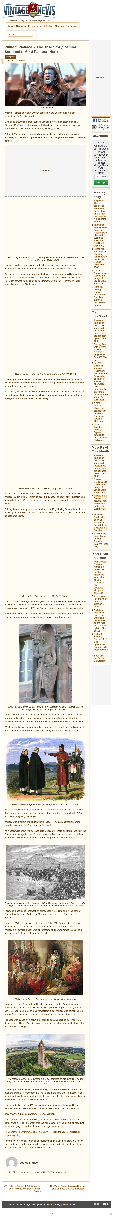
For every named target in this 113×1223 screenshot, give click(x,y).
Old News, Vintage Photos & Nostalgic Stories (29, 20)
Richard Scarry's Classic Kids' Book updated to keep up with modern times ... (101, 643)
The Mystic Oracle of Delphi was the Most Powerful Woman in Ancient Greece (23, 1189)
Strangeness (10, 57)
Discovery (21, 26)
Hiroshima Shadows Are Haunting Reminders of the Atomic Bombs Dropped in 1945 (100, 258)
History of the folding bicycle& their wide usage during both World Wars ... (100, 503)
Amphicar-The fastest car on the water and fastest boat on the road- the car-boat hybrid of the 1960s (100, 211)
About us (59, 26)
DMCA (41, 1204)
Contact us (71, 26)
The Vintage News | (28, 1204)
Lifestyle (48, 26)
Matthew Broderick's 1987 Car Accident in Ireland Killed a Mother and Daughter (100, 522)
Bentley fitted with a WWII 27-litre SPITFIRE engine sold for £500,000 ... (100, 352)
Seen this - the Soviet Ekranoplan (99, 658)
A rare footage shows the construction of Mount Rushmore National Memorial (100, 412)
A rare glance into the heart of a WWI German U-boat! (100, 601)
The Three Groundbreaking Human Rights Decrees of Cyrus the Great (67, 1187)
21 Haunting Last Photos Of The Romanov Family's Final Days (101, 540)
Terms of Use (68, 1204)
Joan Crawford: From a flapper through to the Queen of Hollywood (100, 432)
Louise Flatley (19, 61)
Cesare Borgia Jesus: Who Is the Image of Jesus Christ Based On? (101, 277)
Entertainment (35, 26)
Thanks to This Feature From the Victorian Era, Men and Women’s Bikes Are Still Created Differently (100, 235)
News (11, 26)
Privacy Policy (53, 1204)
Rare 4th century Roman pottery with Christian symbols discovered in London (100, 296)
